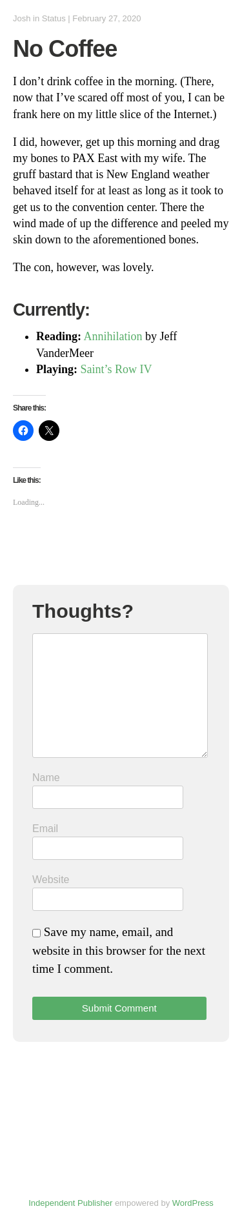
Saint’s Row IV (116, 369)
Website (51, 879)
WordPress (193, 1203)
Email (45, 828)
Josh (21, 18)
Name (46, 777)
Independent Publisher (70, 1203)
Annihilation (113, 336)
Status (54, 18)
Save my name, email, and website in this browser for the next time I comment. (118, 950)
